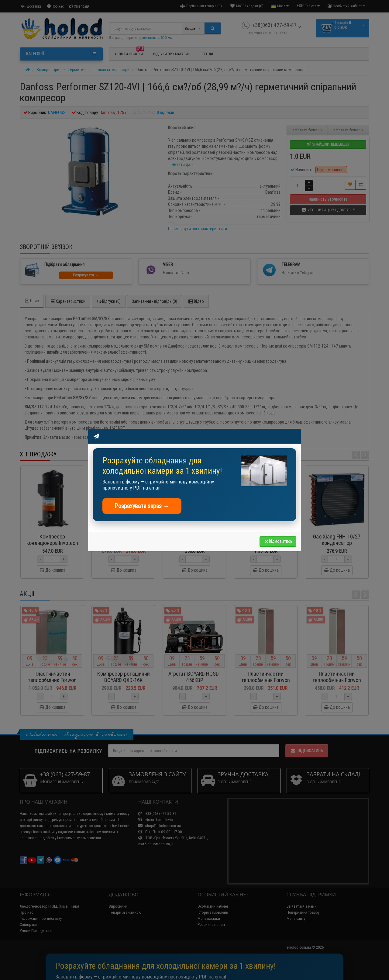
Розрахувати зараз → (142, 506)
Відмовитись (277, 541)
